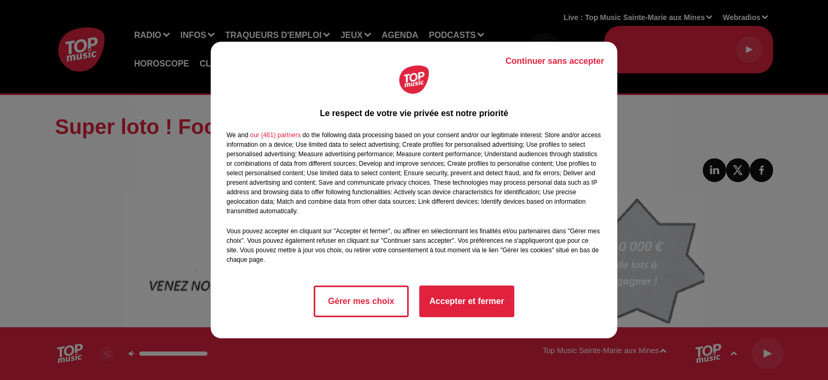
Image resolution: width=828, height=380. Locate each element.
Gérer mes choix (361, 301)
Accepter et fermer (466, 301)
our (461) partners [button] (275, 135)
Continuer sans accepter (554, 60)
